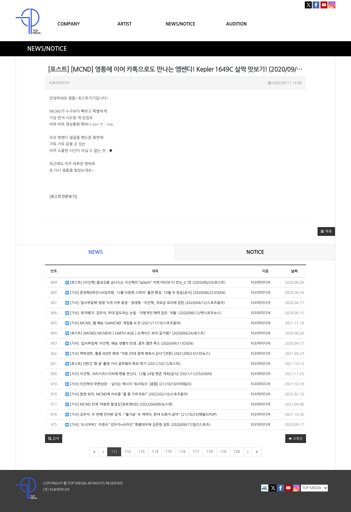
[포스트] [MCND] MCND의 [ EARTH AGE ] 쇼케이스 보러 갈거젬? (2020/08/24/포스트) (135, 333)
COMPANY (69, 24)
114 (155, 451)
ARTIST (125, 24)
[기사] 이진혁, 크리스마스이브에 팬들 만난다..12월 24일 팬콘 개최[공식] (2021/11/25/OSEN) (138, 374)
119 (223, 451)
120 (237, 451)
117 (196, 451)
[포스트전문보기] (63, 196)
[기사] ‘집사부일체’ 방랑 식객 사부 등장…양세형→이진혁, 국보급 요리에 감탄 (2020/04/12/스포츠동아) (145, 303)
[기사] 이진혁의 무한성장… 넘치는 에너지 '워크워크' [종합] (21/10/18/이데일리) (128, 384)
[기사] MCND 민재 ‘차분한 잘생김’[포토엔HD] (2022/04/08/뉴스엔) (119, 404)
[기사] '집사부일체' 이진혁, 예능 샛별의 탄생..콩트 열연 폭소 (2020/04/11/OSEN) (129, 343)
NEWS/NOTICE (180, 24)
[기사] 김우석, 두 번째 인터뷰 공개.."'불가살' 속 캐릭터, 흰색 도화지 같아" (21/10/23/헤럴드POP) (141, 415)
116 (182, 451)
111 (114, 451)
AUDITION (236, 24)
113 (141, 451)
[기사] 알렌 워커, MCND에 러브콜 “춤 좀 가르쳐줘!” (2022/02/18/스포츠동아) (126, 394)
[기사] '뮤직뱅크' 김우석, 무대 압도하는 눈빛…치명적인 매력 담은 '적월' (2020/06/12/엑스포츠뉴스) (143, 313)
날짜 (294, 271)
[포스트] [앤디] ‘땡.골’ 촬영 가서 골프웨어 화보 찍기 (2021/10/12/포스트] (122, 364)
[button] (326, 231)
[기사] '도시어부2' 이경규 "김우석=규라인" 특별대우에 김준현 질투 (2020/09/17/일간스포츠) (137, 425)
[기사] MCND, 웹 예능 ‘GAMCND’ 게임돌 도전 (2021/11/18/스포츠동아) (123, 323)
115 (169, 451)
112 (128, 451)
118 (209, 451)
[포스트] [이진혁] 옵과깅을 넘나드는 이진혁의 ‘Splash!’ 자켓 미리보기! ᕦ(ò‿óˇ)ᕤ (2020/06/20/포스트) (145, 283)
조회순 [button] (296, 438)
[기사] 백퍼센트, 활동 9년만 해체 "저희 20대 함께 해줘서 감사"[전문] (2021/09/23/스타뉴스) (137, 354)
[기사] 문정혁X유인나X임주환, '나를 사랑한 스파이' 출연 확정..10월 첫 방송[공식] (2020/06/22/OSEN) (145, 293)
